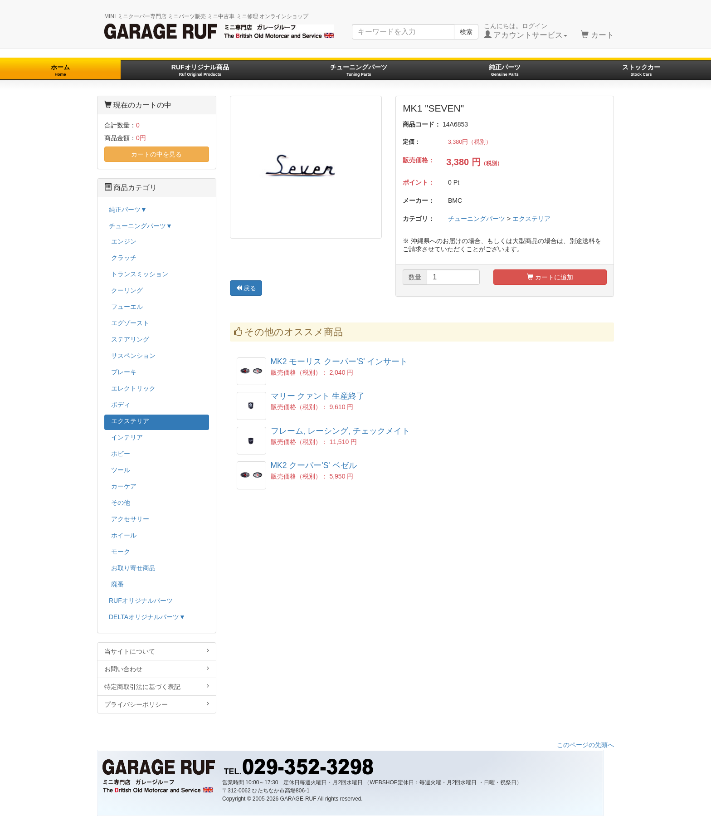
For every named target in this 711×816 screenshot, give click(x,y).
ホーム (60, 70)
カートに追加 (550, 277)
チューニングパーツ (358, 70)
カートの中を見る (156, 154)
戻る (246, 288)
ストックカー (641, 70)
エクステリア (531, 218)
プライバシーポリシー (156, 704)
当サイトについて (156, 651)
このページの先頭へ (585, 744)
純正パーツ (505, 70)
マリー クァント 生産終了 (318, 396)
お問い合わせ (156, 669)
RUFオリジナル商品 (200, 70)
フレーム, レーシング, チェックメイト (340, 430)
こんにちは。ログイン (526, 30)
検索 (466, 31)
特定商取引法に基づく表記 (156, 686)
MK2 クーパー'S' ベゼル (314, 465)
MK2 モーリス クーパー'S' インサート (339, 361)
